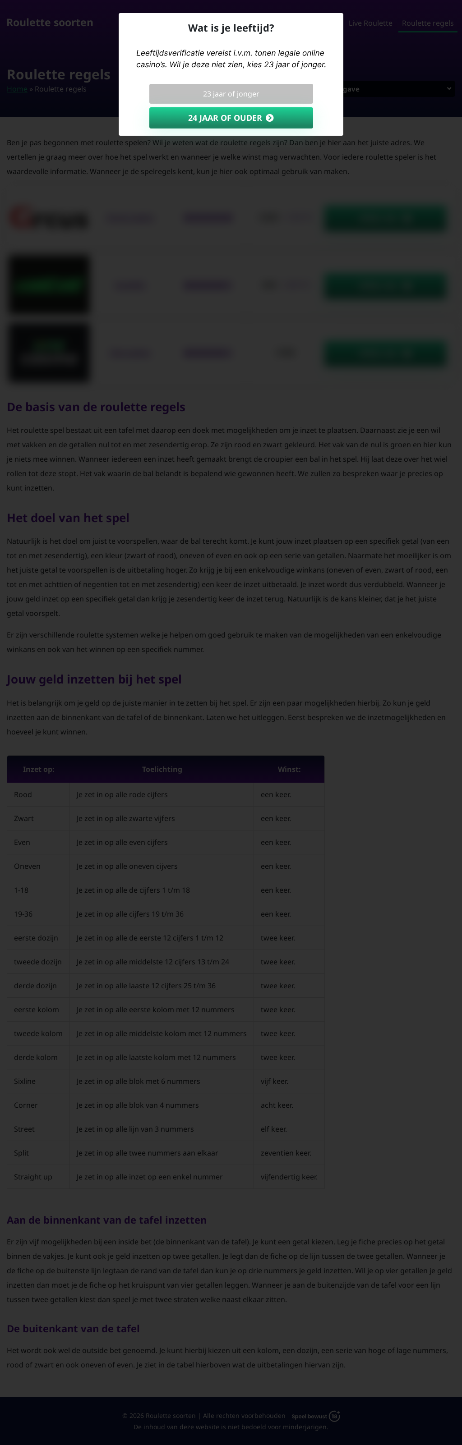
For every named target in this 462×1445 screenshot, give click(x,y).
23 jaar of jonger (231, 94)
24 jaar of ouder (225, 117)
